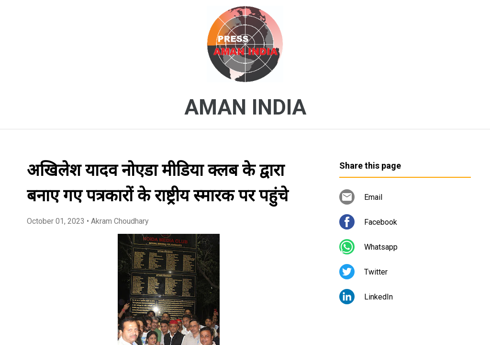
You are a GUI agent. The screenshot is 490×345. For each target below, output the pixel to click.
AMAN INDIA (245, 107)
